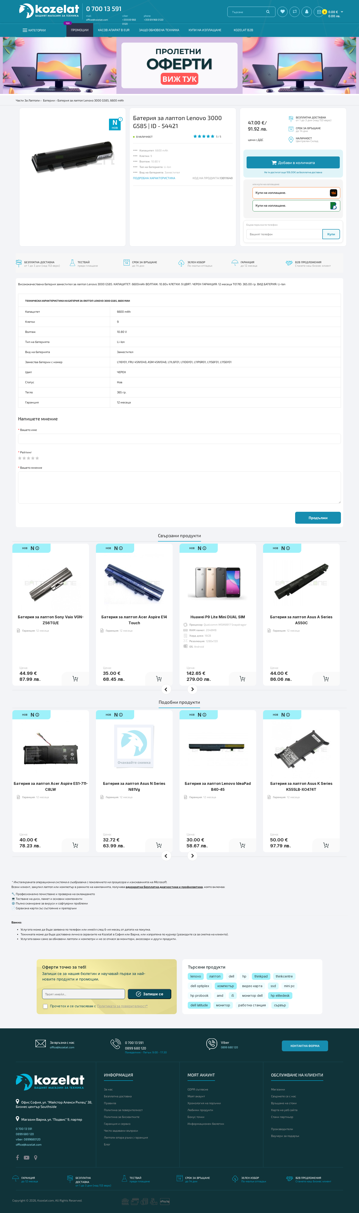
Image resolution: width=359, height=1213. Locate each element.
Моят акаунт (196, 1096)
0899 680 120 (135, 1048)
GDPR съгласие (198, 1089)
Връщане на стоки (284, 1103)
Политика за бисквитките (121, 1117)
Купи (331, 234)
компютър (226, 986)
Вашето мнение (31, 467)
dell (231, 976)
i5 (232, 995)
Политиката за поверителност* (122, 1006)
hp (244, 976)
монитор (223, 1005)
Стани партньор (282, 1117)
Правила (110, 1103)
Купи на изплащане (205, 30)
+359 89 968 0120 (153, 19)
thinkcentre (284, 976)
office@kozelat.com (97, 19)
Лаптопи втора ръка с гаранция (126, 1137)
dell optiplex (199, 986)
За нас (108, 1089)
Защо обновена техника (159, 30)
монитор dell (252, 995)
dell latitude (199, 1005)
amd (220, 995)
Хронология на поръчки (204, 1103)
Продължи (318, 517)
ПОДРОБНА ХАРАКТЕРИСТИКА (154, 178)
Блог (107, 1144)
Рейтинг (26, 452)
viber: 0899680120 (28, 1139)
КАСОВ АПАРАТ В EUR (114, 30)
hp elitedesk (280, 995)
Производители (282, 1129)
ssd (273, 986)
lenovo (195, 976)
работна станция (252, 1005)
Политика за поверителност (123, 1110)
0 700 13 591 (104, 8)
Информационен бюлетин (206, 1123)
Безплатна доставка (118, 1096)
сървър (280, 1005)
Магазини (278, 1089)
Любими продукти (200, 1110)
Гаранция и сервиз (117, 1123)
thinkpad (261, 976)
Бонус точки (196, 1117)
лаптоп (214, 976)
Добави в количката (293, 162)
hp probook (199, 995)
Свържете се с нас (283, 1096)
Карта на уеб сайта (284, 1110)
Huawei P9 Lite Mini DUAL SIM (217, 617)
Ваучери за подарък (285, 1136)
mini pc (289, 986)
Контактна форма (305, 1046)
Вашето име (28, 430)
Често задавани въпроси (121, 1130)
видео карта (252, 986)
